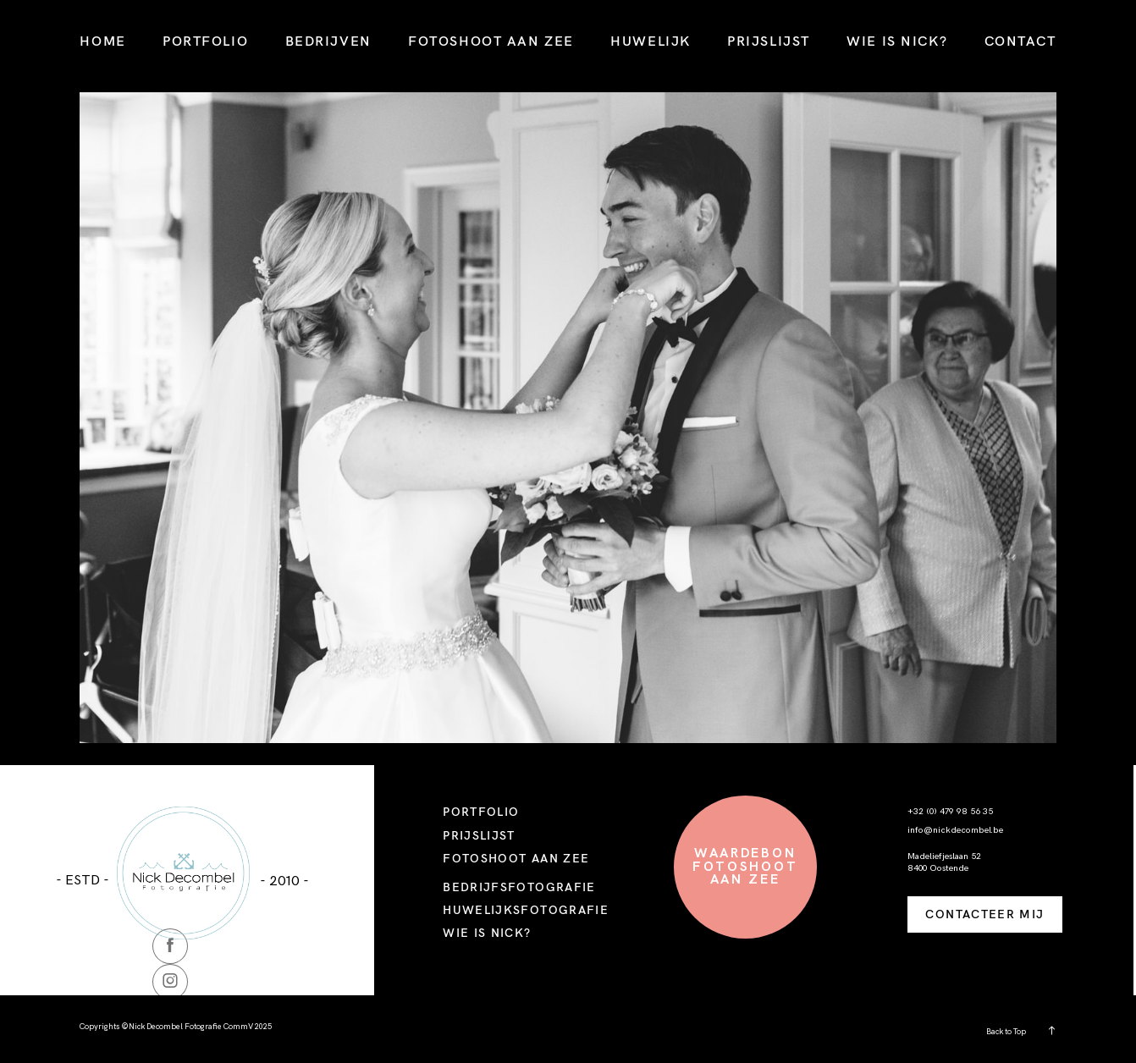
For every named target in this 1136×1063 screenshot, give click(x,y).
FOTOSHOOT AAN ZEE (491, 40)
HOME (102, 40)
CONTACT (1020, 40)
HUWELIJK (650, 40)
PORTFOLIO (205, 40)
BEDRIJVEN (328, 40)
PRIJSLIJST (768, 40)
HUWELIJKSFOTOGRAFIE (526, 909)
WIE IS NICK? (896, 40)
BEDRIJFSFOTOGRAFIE (519, 886)
